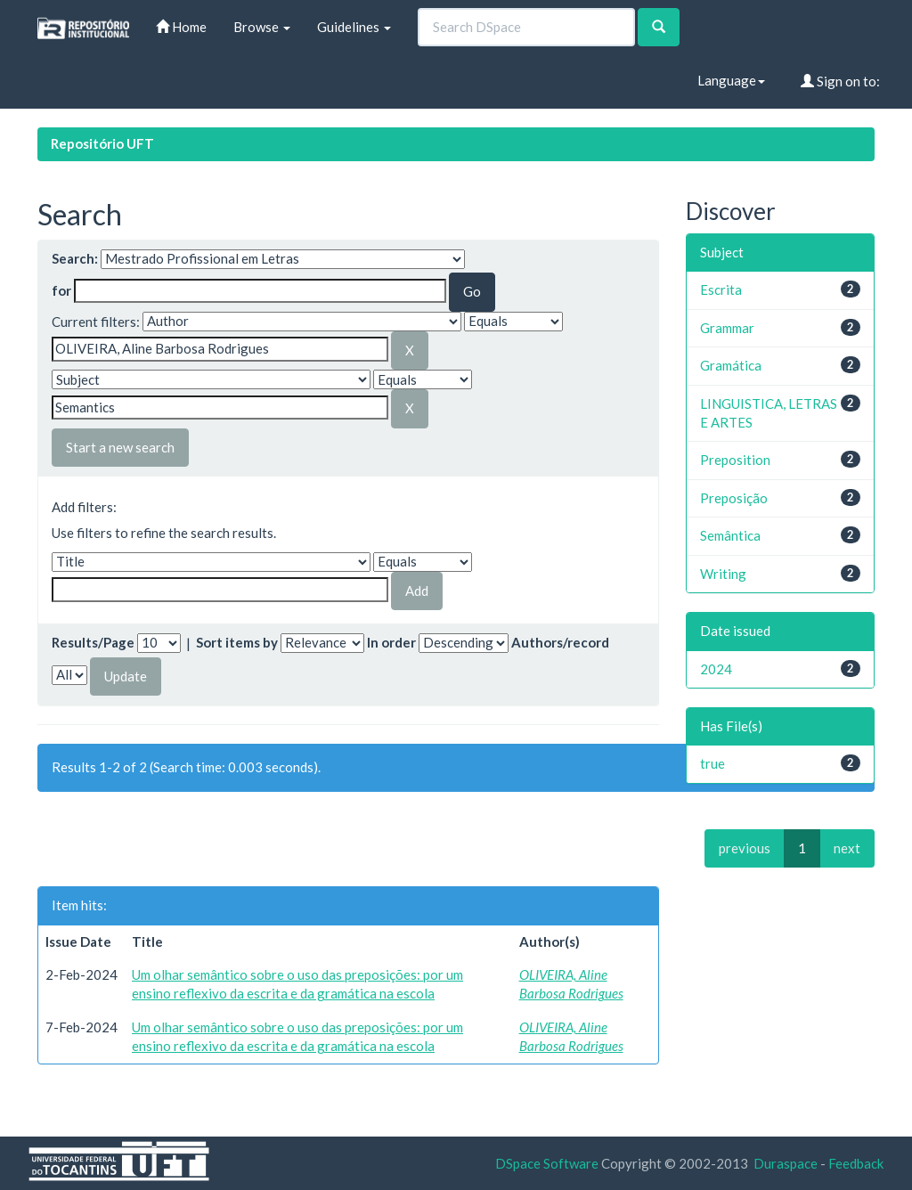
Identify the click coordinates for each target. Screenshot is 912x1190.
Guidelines (354, 27)
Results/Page (93, 642)
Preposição (734, 498)
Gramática (730, 365)
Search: (75, 258)
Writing (723, 574)
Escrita (721, 289)
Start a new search (120, 447)
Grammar (727, 328)
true (712, 763)
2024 (716, 669)
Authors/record (560, 642)
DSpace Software (546, 1163)
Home (181, 27)
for (61, 290)
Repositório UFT (102, 143)
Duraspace (785, 1163)
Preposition (735, 460)
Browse (261, 27)
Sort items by (237, 642)
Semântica (730, 535)
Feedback (856, 1163)
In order (391, 642)
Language (731, 80)
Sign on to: (840, 81)
